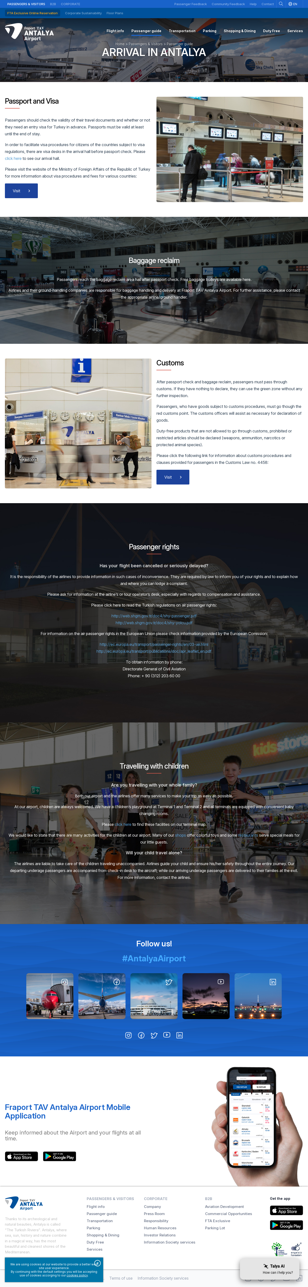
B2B (53, 4)
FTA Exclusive (217, 1220)
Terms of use (121, 1278)
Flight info (96, 1206)
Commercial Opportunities (228, 1213)
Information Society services (169, 1242)
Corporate (70, 4)
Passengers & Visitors (26, 4)
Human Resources (160, 1228)
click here (14, 158)
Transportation (100, 1220)
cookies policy (77, 1275)
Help (253, 4)
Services (94, 1249)
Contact (268, 4)
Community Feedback (228, 4)
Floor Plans (115, 13)
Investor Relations (160, 1235)
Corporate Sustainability (83, 13)
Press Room (154, 1213)
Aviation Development (224, 1206)
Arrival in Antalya (154, 52)
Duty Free (95, 1242)
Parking (93, 1228)
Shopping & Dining (103, 1235)
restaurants (248, 835)
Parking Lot (215, 1228)
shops (180, 835)
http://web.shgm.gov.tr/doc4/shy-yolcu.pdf (154, 622)
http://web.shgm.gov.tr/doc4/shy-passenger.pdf (154, 615)
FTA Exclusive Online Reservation (32, 13)
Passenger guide (102, 1213)
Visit (16, 190)
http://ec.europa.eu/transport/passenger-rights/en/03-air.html (154, 644)
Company (152, 1206)
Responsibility (156, 1220)
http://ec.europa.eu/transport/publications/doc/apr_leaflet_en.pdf (154, 651)
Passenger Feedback (190, 4)
